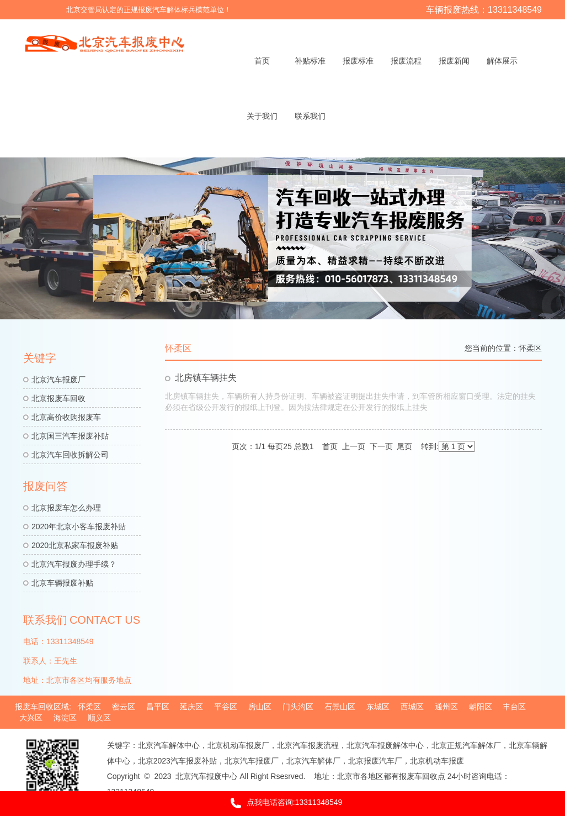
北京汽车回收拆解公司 (70, 454)
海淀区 (65, 717)
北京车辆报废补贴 (62, 582)
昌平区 (157, 706)
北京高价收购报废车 (66, 417)
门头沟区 (297, 706)
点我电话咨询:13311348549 (283, 803)
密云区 (123, 706)
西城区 (412, 706)
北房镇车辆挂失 (206, 377)
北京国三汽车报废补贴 (70, 435)
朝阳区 (480, 706)
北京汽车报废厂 (58, 379)
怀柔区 (530, 348)
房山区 (259, 706)
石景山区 (339, 706)
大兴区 (30, 717)
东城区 (378, 706)
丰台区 (514, 706)
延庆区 (191, 706)
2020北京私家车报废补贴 (74, 545)
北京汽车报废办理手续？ (73, 564)
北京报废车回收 (58, 398)
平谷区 (225, 706)
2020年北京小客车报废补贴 (78, 526)
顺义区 (99, 717)
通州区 (446, 706)
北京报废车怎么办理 (66, 507)
